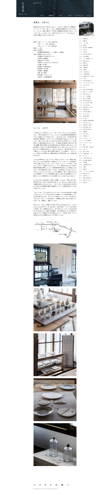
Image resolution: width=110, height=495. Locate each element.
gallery (51, 15)
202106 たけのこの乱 (84, 113)
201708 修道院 (82, 45)
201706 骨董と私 (83, 41)
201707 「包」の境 (83, 43)
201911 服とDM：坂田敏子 (85, 98)
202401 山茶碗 (82, 166)
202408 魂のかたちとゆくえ (85, 180)
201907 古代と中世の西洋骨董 (86, 89)
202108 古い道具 (83, 118)
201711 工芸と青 (83, 52)
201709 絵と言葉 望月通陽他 (86, 47)
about (89, 15)
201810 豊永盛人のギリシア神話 (86, 76)
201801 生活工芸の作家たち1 (85, 54)
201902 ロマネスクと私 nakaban (86, 82)
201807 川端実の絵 (83, 67)
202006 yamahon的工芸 (84, 105)
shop (60, 15)
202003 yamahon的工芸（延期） (86, 102)
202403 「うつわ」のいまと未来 (86, 171)
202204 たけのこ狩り (84, 133)
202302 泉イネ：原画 (84, 151)
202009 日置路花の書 (84, 109)
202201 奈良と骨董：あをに (85, 127)
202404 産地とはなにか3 (84, 173)
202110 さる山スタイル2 (84, 122)
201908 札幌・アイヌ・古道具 (86, 91)
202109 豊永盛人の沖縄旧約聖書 (86, 120)
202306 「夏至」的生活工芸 (85, 158)
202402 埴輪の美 (83, 169)
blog (70, 15)
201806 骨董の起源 (83, 65)
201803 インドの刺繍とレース (86, 58)
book (41, 15)
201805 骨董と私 (83, 63)
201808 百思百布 (83, 69)
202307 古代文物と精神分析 (85, 160)
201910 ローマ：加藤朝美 (85, 96)
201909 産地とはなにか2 (84, 94)
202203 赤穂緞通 (83, 131)
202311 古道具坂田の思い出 (85, 164)
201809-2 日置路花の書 (84, 74)
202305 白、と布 (83, 155)
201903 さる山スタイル (84, 85)
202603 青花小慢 (83, 182)
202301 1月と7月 (83, 149)
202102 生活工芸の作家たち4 (85, 111)
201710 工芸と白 (83, 49)
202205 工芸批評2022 (84, 136)
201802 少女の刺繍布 (84, 56)
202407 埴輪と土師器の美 (85, 178)
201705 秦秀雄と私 (83, 38)
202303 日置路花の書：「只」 (86, 153)
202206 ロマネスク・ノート (85, 138)
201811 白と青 (82, 78)
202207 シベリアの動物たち (85, 140)
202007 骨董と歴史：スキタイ (86, 107)
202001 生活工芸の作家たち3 (85, 100)
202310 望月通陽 (83, 162)
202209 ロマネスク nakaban (85, 142)
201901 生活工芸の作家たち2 (85, 80)
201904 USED (82, 87)
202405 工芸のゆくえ (84, 175)
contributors (79, 15)
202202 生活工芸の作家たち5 (85, 129)
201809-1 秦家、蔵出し (84, 72)
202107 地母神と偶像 (84, 116)
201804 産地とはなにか (84, 60)
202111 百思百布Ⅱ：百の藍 (85, 124)
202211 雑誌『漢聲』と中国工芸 (86, 147)
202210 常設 (82, 144)
